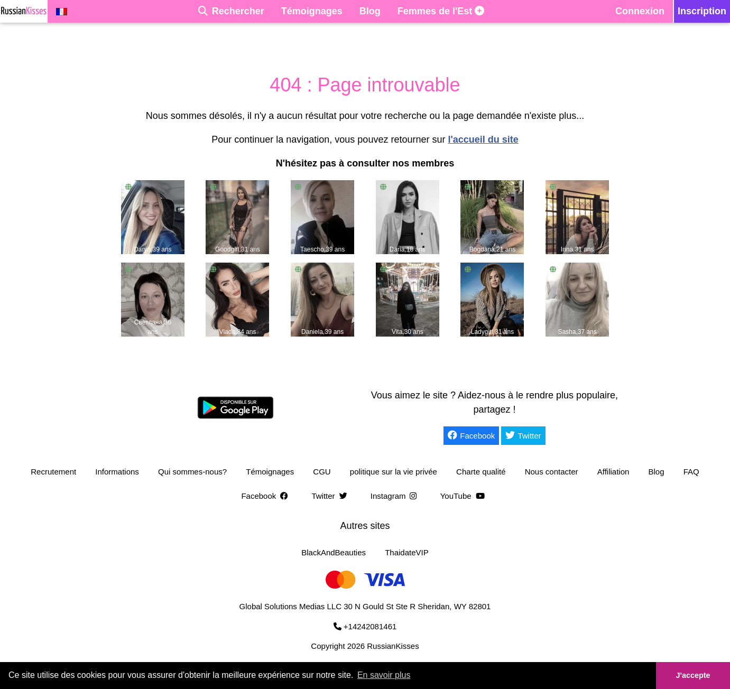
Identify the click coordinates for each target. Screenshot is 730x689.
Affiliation (613, 471)
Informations (117, 471)
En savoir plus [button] (384, 675)
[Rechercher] (231, 11)
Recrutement (53, 471)
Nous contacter (551, 471)
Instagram (396, 496)
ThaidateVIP (407, 552)
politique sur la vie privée (393, 471)
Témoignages (270, 471)
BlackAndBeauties (333, 552)
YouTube (464, 496)
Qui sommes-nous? (192, 471)
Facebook (471, 435)
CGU (321, 471)
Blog (656, 471)
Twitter (523, 435)
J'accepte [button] (693, 675)
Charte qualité (480, 471)
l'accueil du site (483, 139)
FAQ (691, 471)
